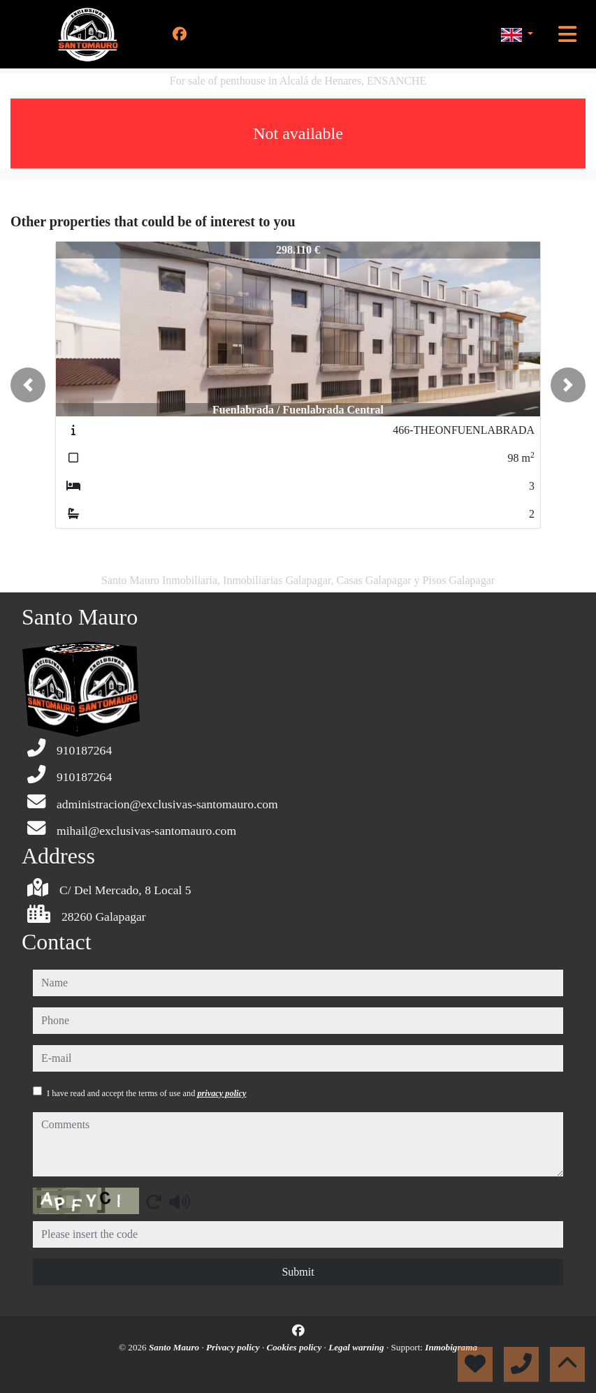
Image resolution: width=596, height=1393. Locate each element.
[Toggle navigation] (567, 34)
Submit (298, 1272)
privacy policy (221, 1093)
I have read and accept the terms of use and (146, 1093)
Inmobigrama (451, 1347)
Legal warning (357, 1347)
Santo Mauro (175, 1347)
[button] (27, 384)
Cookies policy (295, 1347)
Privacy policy (234, 1347)
